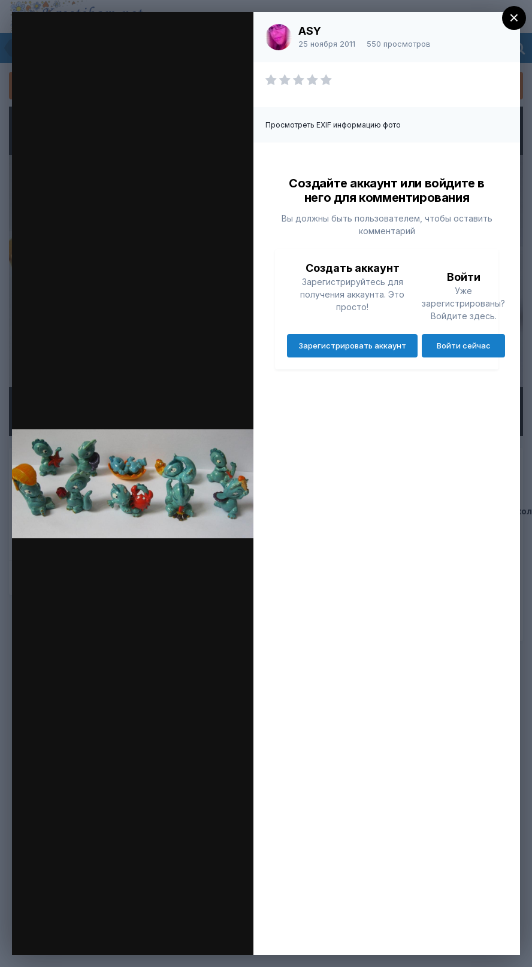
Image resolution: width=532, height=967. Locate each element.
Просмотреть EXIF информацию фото (333, 124)
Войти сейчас (464, 345)
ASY (309, 31)
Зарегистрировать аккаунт (352, 345)
